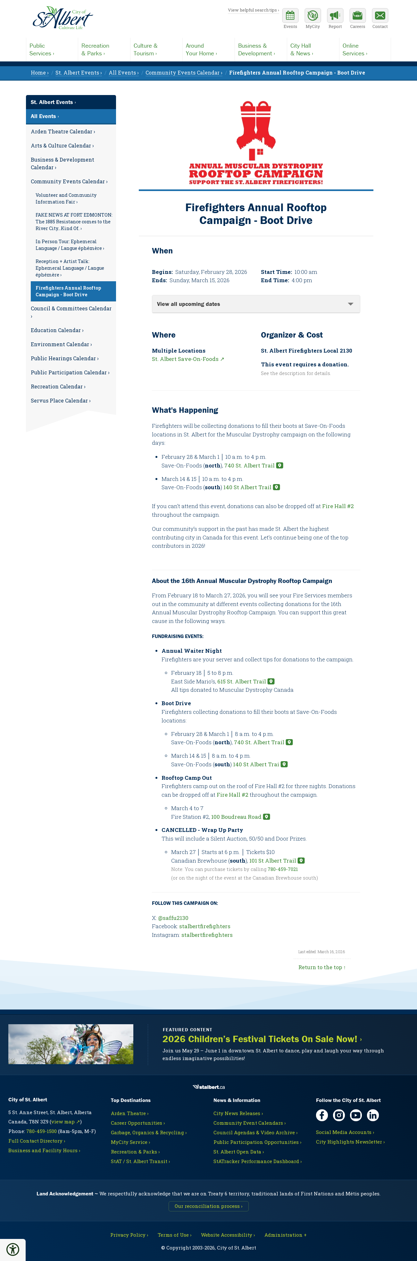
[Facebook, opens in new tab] (322, 1115)
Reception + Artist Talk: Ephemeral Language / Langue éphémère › (70, 268)
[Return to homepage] (63, 18)
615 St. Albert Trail (241, 681)
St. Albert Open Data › (238, 1151)
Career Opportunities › (138, 1123)
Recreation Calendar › (58, 386)
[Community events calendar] (290, 19)
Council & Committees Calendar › (71, 312)
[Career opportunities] (357, 19)
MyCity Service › (130, 1142)
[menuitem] (297, 72)
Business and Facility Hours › (44, 1150)
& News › (313, 49)
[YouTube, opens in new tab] (356, 1115)
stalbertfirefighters (204, 926)
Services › (52, 49)
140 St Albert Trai (256, 764)
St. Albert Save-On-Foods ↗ (188, 359)
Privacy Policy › (129, 1235)
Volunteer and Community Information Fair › (66, 198)
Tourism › (156, 49)
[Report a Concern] (335, 19)
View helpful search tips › (253, 10)
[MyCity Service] (312, 19)
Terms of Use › (174, 1235)
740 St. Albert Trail (249, 465)
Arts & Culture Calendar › (62, 145)
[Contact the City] (380, 19)
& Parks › (104, 49)
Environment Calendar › (61, 344)
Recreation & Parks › (135, 1151)
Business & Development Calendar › (62, 163)
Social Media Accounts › (345, 1132)
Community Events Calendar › (69, 181)
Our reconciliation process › (208, 1206)
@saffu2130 (173, 918)
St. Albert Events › (53, 102)
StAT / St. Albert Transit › (140, 1161)
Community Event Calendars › (249, 1123)
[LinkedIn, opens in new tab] (373, 1115)
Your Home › (208, 49)
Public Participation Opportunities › (257, 1142)
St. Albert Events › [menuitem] (78, 72)
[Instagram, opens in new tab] (339, 1115)
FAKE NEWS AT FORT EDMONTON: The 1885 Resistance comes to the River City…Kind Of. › (74, 221)
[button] (13, 1249)
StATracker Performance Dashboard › (257, 1161)
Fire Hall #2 (338, 506)
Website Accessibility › (228, 1235)
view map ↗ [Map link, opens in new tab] (65, 1121)
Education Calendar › (57, 330)
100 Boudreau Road (236, 816)
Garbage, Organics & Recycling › (149, 1132)
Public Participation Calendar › (70, 372)
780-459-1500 (41, 1131)
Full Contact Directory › (36, 1140)
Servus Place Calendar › (61, 400)
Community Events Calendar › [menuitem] (184, 72)
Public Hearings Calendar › (65, 358)
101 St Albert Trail (272, 860)
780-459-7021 (283, 869)
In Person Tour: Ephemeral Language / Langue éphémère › (70, 244)
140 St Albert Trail (247, 487)
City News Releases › (238, 1113)
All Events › (45, 116)
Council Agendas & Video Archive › (255, 1132)
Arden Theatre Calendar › (63, 131)
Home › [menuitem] (40, 72)
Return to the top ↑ (322, 967)
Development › (261, 49)
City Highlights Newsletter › (350, 1141)
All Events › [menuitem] (124, 72)
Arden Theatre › (129, 1113)
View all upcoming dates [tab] (188, 303)
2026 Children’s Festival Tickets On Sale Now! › (262, 1039)
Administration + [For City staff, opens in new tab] (285, 1235)
